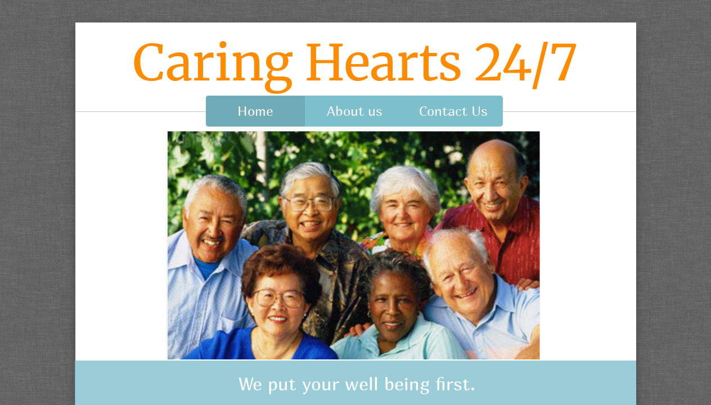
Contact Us (453, 111)
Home (255, 111)
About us (354, 111)
